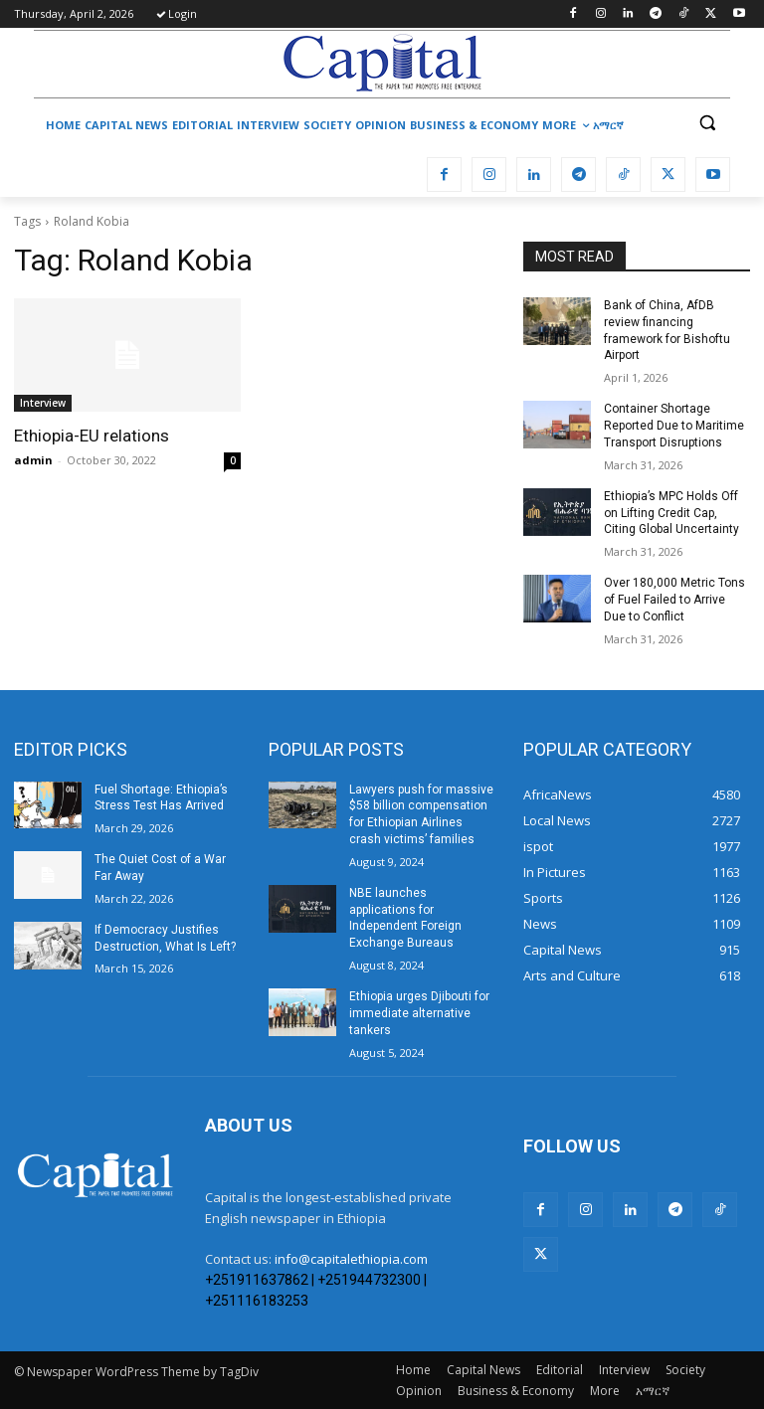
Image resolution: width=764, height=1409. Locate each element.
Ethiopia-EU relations (91, 435)
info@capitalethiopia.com (351, 1259)
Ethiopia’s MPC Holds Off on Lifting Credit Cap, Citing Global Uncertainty (671, 513)
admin (33, 459)
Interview (43, 403)
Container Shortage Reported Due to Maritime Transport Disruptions (674, 425)
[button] (706, 122)
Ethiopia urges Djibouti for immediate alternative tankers (419, 1013)
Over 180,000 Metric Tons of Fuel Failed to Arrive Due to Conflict (674, 599)
